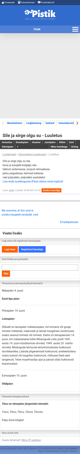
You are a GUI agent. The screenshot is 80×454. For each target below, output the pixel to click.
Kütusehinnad (26, 2)
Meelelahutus (14, 123)
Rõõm (62, 142)
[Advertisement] (40, 76)
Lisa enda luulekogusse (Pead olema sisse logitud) (33, 181)
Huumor (36, 142)
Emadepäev (22, 142)
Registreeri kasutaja (32, 249)
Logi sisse (9, 249)
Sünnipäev (7, 146)
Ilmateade (8, 2)
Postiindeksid (46, 2)
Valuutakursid (66, 123)
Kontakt (65, 451)
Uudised (49, 123)
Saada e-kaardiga (51, 190)
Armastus (7, 142)
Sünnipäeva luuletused (32, 154)
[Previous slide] (3, 123)
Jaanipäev (50, 142)
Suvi (71, 142)
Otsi (6, 273)
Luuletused (9, 154)
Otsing (74, 146)
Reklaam (73, 451)
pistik (11, 190)
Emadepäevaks (69, 222)
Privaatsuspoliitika (52, 451)
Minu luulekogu (59, 146)
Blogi (40, 451)
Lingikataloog (33, 123)
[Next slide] (77, 123)
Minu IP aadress (31, 440)
